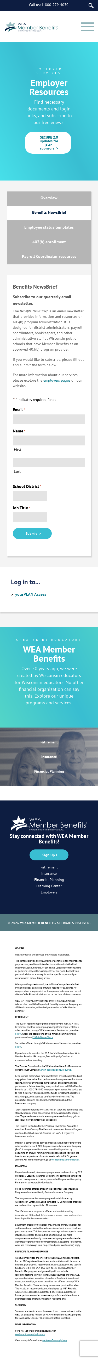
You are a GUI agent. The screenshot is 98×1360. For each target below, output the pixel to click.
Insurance (49, 756)
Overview (49, 197)
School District (27, 486)
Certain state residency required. (55, 1069)
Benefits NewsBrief (49, 212)
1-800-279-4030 (55, 4)
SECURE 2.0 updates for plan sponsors (48, 143)
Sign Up (48, 855)
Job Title (21, 507)
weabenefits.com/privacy (54, 1340)
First (17, 449)
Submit (32, 533)
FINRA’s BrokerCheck (42, 1037)
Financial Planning (49, 771)
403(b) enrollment (49, 241)
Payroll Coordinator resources (49, 256)
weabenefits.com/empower (65, 1159)
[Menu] (87, 26)
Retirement (49, 742)
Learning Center (49, 886)
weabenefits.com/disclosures (30, 1334)
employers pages (56, 380)
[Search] (91, 5)
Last (17, 471)
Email (19, 409)
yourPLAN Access (30, 594)
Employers (49, 892)
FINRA (18, 1033)
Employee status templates (49, 227)
